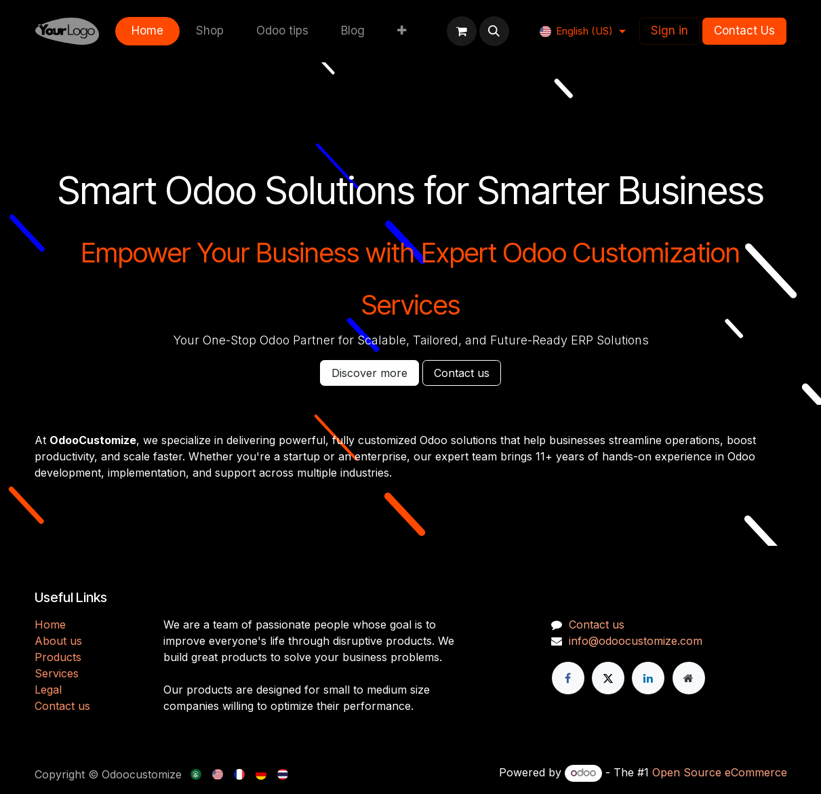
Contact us (461, 373)
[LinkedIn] (648, 678)
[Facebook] (568, 678)
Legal (48, 689)
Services (57, 673)
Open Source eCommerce (719, 772)
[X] (608, 678)
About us (58, 641)
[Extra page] (689, 678)
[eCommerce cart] (462, 31)
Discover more (369, 373)
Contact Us (744, 30)
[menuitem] (147, 31)
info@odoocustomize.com (635, 641)
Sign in (669, 30)
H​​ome (50, 624)
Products (58, 657)
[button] (494, 31)
